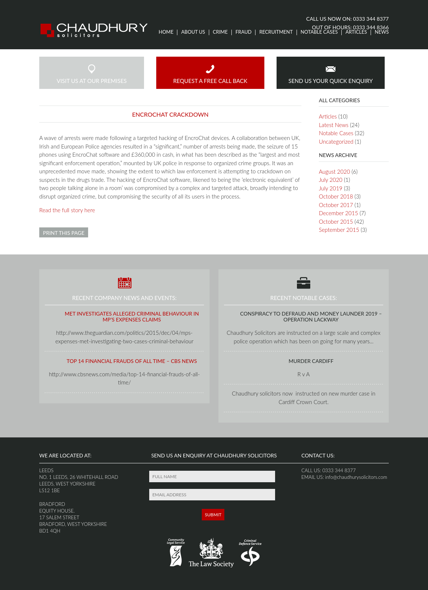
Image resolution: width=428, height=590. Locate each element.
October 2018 (336, 196)
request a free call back (210, 74)
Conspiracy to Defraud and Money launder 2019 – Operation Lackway (311, 316)
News (382, 32)
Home (166, 32)
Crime (220, 32)
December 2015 (338, 213)
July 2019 (330, 188)
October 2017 (336, 204)
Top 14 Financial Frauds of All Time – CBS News (132, 361)
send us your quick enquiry (330, 74)
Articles (356, 32)
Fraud (243, 32)
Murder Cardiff (310, 361)
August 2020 (334, 171)
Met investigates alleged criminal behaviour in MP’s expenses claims (132, 316)
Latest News (333, 124)
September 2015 (339, 229)
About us (193, 32)
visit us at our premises (92, 74)
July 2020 (330, 179)
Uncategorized (336, 141)
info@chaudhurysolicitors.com (355, 477)
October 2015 (336, 221)
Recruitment (275, 32)
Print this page (63, 233)
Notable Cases (319, 32)
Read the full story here (67, 210)
